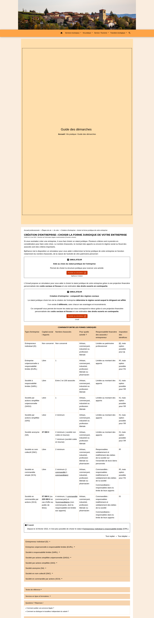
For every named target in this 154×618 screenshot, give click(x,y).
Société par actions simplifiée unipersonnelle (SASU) (48, 558)
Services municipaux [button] (72, 33)
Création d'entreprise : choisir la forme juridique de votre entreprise (84, 230)
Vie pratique (71, 134)
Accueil (61, 134)
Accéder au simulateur (77, 273)
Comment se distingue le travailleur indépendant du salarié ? (48, 611)
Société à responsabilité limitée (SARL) (42, 552)
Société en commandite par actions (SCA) (43, 579)
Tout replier (111, 536)
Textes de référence (33, 590)
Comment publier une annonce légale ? (40, 608)
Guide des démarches (86, 134)
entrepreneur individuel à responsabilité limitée (103, 529)
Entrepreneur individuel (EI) (37, 542)
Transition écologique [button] (118, 33)
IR (120, 343)
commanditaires (63, 502)
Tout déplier (124, 536)
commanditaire (61, 475)
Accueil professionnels (32, 230)
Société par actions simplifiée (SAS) (41, 563)
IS (124, 352)
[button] (61, 33)
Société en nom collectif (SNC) (38, 573)
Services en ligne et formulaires (37, 596)
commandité (60, 472)
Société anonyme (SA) (35, 568)
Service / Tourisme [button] (101, 33)
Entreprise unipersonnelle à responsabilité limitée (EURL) (49, 547)
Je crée (56, 230)
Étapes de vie (47, 230)
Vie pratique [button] (87, 33)
